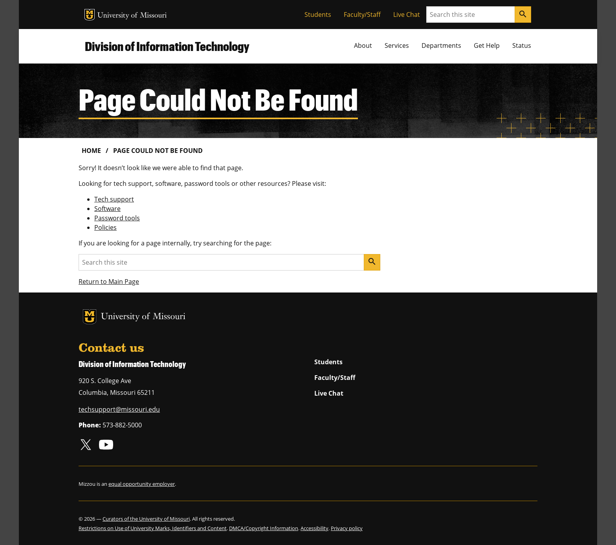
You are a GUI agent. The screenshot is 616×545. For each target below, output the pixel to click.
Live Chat (406, 14)
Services (397, 45)
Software (107, 208)
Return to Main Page (109, 281)
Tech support (114, 199)
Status (521, 45)
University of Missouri (132, 16)
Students (317, 14)
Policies (105, 227)
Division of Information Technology (167, 46)
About (363, 45)
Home (91, 150)
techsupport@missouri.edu (119, 409)
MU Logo (89, 14)
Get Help (487, 45)
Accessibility (314, 528)
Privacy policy (347, 528)
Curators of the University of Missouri (146, 518)
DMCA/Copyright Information (263, 528)
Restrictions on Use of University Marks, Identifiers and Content (153, 528)
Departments (441, 45)
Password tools (117, 218)
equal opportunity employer (141, 483)
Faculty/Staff (362, 14)
